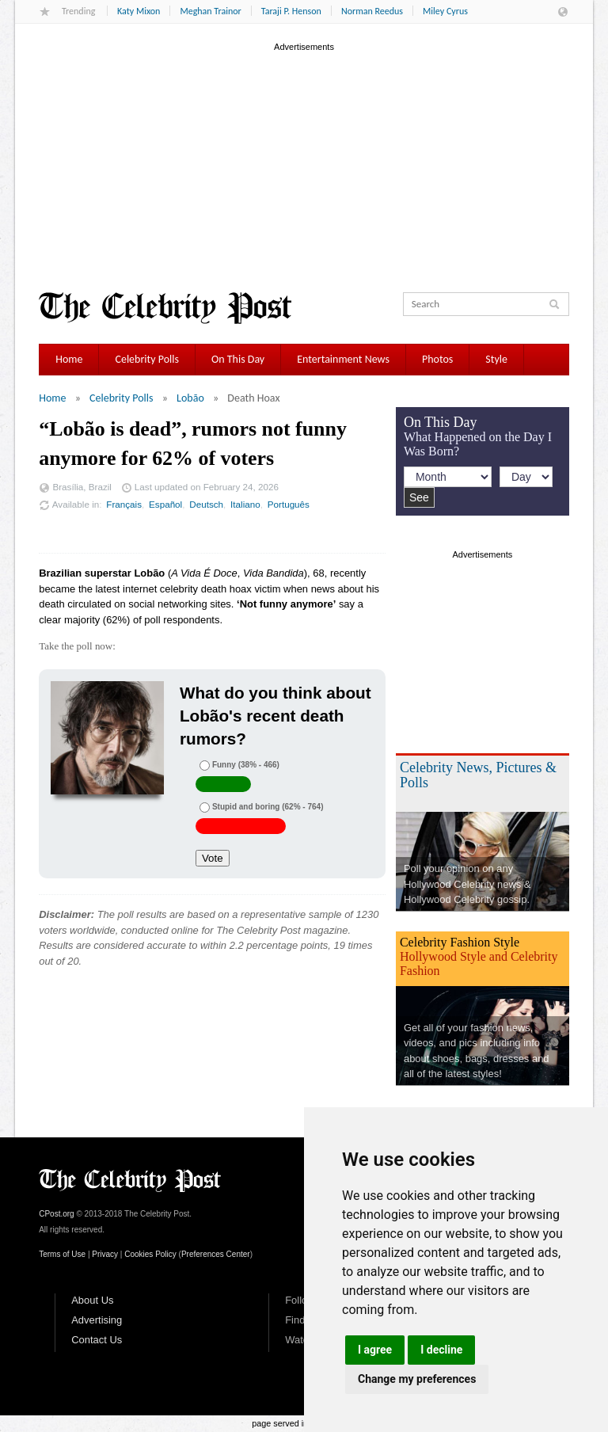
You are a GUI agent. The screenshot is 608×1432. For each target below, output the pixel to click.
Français (124, 504)
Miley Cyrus (445, 11)
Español (165, 504)
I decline (441, 1349)
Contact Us (96, 1340)
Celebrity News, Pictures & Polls (478, 775)
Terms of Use (62, 1254)
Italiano (245, 504)
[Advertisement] (304, 165)
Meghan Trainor (210, 11)
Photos (437, 359)
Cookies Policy (150, 1254)
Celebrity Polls (147, 359)
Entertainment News (343, 359)
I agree (375, 1349)
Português (289, 504)
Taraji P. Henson (291, 11)
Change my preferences (417, 1379)
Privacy (105, 1254)
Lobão (190, 398)
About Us (92, 1300)
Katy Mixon (138, 11)
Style (496, 359)
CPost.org (56, 1213)
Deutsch (206, 504)
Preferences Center (215, 1254)
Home (68, 359)
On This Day (237, 359)
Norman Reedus (372, 11)
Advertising (96, 1320)
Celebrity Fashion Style (459, 942)
